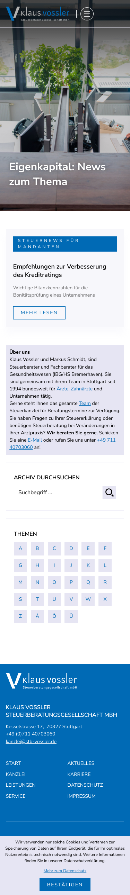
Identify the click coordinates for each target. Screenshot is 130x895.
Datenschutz (85, 785)
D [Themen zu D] (71, 548)
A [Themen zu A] (20, 548)
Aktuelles (81, 763)
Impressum (82, 796)
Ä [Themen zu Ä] (37, 616)
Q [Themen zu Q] (88, 582)
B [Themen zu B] (37, 548)
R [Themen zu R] (104, 582)
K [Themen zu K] (88, 565)
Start (13, 763)
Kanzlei (16, 774)
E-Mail (35, 440)
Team (84, 403)
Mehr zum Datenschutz (65, 871)
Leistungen (21, 785)
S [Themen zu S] (20, 599)
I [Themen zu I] (54, 565)
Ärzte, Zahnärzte (75, 389)
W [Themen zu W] (88, 599)
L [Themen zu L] (105, 565)
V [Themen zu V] (71, 599)
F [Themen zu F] (105, 548)
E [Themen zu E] (88, 548)
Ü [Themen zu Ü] (71, 616)
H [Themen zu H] (37, 565)
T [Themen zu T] (37, 599)
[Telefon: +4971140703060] (30, 734)
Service (16, 796)
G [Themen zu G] (20, 565)
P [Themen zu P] (71, 582)
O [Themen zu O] (54, 582)
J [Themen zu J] (71, 565)
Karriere (79, 774)
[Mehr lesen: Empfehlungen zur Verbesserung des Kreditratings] (39, 312)
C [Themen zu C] (54, 548)
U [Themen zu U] (54, 599)
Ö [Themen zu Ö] (54, 616)
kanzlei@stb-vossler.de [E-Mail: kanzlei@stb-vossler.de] (31, 741)
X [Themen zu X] (105, 599)
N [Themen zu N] (37, 582)
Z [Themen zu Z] (20, 616)
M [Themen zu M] (20, 582)
